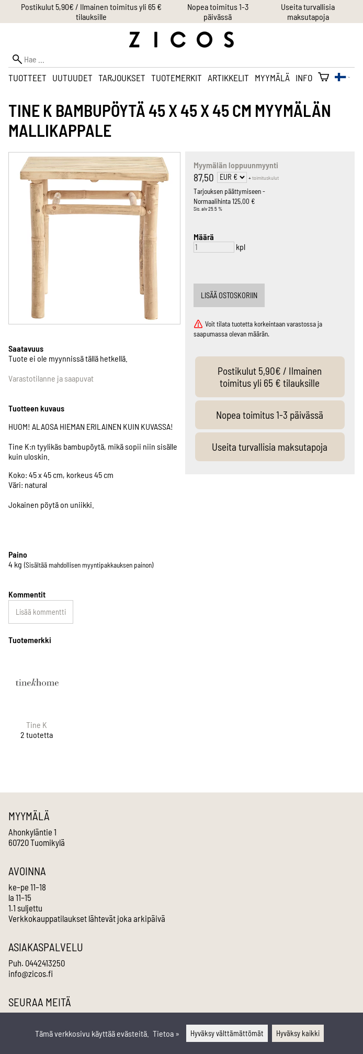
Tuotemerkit (176, 77)
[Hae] (181, 59)
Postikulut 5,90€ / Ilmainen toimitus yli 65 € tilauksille (91, 11)
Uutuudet (72, 77)
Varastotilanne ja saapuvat (51, 378)
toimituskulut (265, 178)
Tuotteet (27, 77)
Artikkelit (228, 77)
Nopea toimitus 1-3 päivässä (217, 11)
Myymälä (272, 77)
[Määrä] (214, 247)
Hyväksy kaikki (298, 1033)
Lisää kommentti (41, 611)
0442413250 (45, 963)
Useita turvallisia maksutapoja (308, 11)
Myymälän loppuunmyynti (236, 165)
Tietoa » (166, 1033)
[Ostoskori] (323, 77)
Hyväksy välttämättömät (227, 1033)
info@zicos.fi (30, 973)
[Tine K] (36, 706)
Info (304, 77)
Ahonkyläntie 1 (32, 832)
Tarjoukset (121, 77)
